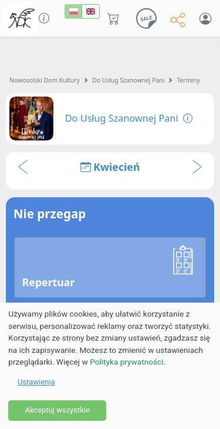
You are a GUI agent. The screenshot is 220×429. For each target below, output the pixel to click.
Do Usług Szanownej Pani (128, 80)
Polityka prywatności (126, 361)
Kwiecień (110, 167)
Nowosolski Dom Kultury (44, 80)
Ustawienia (36, 381)
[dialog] (110, 366)
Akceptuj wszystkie (57, 410)
